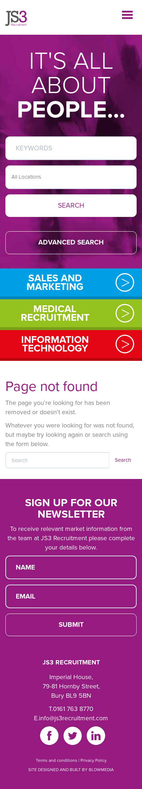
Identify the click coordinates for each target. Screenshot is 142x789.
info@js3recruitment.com (73, 718)
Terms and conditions (56, 760)
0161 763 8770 (73, 709)
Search (123, 460)
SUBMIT (71, 625)
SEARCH (71, 205)
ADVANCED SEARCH (71, 242)
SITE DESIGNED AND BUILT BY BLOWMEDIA (71, 769)
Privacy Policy (93, 760)
